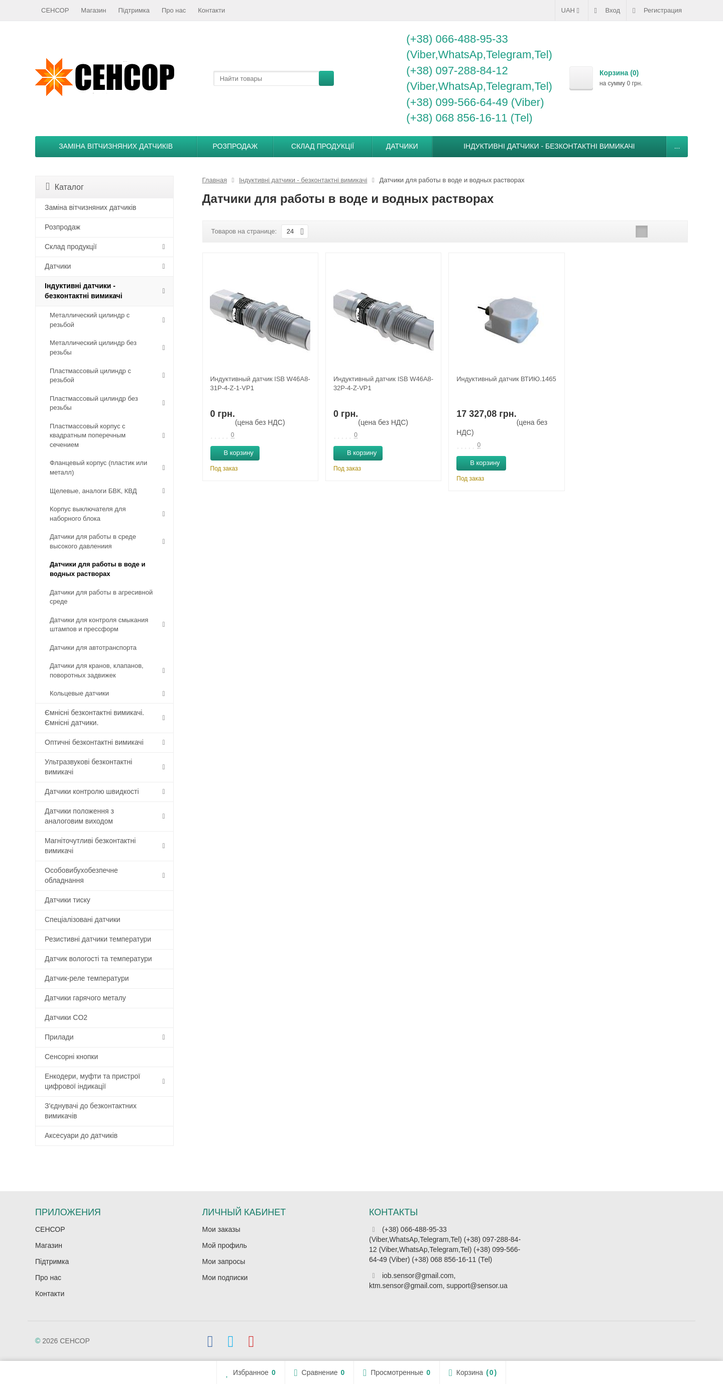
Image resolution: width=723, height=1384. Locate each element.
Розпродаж (235, 146)
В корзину (233, 452)
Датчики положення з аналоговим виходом (79, 816)
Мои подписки (225, 1278)
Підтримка (134, 10)
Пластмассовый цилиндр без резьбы (94, 403)
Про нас (174, 10)
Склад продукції (322, 146)
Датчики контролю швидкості (92, 791)
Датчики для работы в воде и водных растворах (97, 569)
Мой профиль (224, 1245)
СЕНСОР (55, 10)
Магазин (93, 10)
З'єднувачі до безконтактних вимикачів (91, 1111)
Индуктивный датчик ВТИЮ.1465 (506, 379)
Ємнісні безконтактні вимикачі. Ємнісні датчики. (94, 718)
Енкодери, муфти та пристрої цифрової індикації (92, 1081)
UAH (571, 11)
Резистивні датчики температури (98, 939)
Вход (607, 11)
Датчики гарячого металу (85, 998)
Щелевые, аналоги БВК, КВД (93, 491)
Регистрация (657, 11)
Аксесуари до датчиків (81, 1135)
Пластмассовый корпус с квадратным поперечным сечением (88, 435)
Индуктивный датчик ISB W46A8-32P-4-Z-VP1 (383, 383)
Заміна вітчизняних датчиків (116, 146)
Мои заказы (221, 1229)
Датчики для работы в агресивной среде (101, 597)
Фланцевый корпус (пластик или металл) (98, 467)
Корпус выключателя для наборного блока (88, 513)
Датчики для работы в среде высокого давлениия (93, 541)
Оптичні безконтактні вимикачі (94, 742)
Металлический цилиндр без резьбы (93, 347)
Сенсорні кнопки (71, 1057)
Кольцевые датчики (79, 693)
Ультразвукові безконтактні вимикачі (88, 767)
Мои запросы (224, 1261)
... (677, 146)
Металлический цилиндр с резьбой (90, 319)
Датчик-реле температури (87, 978)
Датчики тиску (67, 900)
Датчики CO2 (66, 1017)
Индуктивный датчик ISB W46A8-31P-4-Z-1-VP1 (260, 383)
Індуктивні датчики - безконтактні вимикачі (549, 146)
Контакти (211, 10)
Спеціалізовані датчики (82, 919)
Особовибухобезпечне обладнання (81, 875)
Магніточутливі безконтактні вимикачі (90, 846)
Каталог (65, 186)
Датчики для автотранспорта (93, 647)
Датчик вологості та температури (98, 959)
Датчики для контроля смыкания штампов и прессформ (99, 624)
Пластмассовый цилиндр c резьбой (90, 375)
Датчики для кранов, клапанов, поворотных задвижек (97, 670)
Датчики (402, 146)
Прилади (59, 1037)
